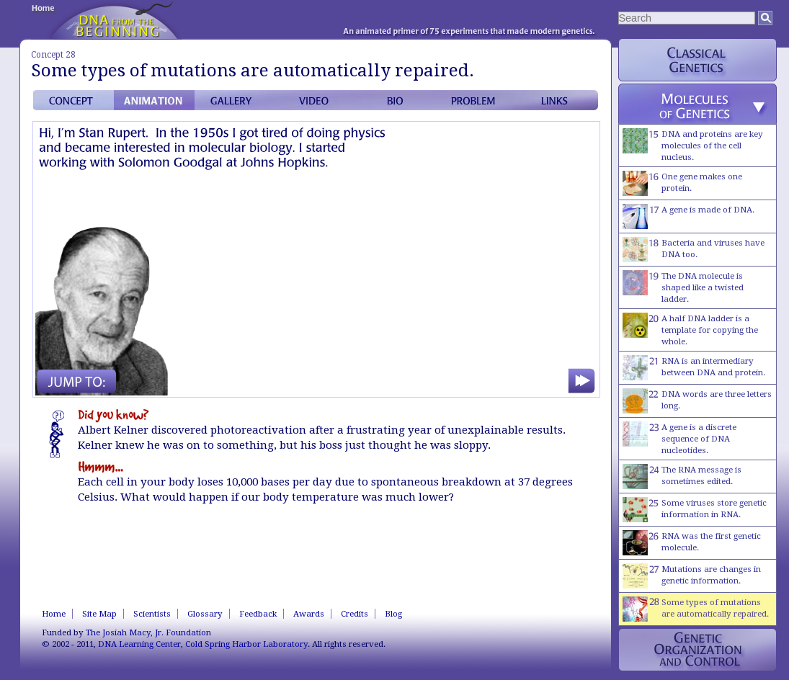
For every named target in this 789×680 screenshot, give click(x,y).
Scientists (152, 614)
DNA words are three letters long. (697, 400)
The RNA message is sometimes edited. (682, 476)
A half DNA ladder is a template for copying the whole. (690, 329)
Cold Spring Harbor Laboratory (246, 644)
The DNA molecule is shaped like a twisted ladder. (683, 287)
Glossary (205, 614)
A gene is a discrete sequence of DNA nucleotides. (679, 438)
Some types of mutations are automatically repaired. (696, 609)
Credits (354, 614)
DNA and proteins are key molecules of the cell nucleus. (693, 145)
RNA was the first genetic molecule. (692, 542)
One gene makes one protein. (682, 183)
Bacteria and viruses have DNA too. (694, 249)
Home (54, 614)
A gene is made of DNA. (688, 216)
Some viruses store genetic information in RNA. (695, 509)
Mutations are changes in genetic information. (692, 576)
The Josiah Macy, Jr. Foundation (148, 632)
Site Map (99, 614)
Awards (308, 614)
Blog (393, 614)
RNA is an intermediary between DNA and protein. (694, 367)
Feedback (258, 614)
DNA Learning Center (139, 644)
